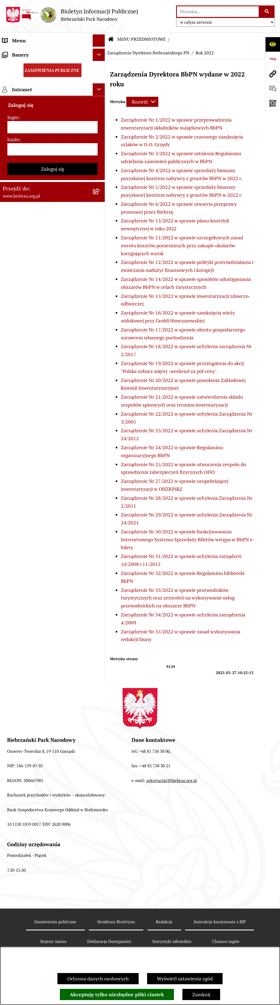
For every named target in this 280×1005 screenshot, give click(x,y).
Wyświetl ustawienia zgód (185, 978)
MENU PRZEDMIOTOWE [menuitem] (29, 65)
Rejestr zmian (53, 941)
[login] (52, 589)
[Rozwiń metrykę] (142, 102)
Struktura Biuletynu (116, 921)
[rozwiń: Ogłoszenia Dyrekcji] (100, 341)
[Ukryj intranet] (99, 552)
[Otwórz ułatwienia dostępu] (272, 44)
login (12, 580)
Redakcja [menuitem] (12, 490)
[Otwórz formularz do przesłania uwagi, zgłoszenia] (272, 88)
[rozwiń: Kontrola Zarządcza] (100, 325)
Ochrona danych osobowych (98, 978)
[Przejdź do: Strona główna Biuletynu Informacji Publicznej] (111, 39)
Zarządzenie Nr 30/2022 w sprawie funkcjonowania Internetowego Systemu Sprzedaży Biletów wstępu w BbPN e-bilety (188, 539)
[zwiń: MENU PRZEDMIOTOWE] (100, 65)
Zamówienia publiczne (55, 921)
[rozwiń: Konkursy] (100, 404)
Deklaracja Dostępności (109, 941)
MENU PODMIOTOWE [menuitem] (26, 53)
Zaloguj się (52, 631)
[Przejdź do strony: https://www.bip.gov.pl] (272, 59)
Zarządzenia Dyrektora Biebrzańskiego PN (148, 53)
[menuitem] (52, 81)
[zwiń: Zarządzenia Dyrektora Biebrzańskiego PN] (100, 97)
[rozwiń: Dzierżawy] (100, 356)
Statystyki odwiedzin (171, 941)
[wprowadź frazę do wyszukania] (217, 11)
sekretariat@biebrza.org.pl (171, 780)
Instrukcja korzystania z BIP (220, 921)
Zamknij (201, 994)
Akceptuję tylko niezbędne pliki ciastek (117, 994)
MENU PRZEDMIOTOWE (141, 39)
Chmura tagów (226, 941)
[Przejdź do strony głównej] (71, 14)
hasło (13, 602)
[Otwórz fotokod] (272, 103)
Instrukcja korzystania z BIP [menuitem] (32, 503)
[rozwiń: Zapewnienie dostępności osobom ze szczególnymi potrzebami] (100, 436)
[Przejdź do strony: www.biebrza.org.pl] (272, 73)
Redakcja (164, 921)
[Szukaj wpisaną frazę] (267, 11)
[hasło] (52, 612)
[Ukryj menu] (99, 40)
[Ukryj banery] (99, 517)
